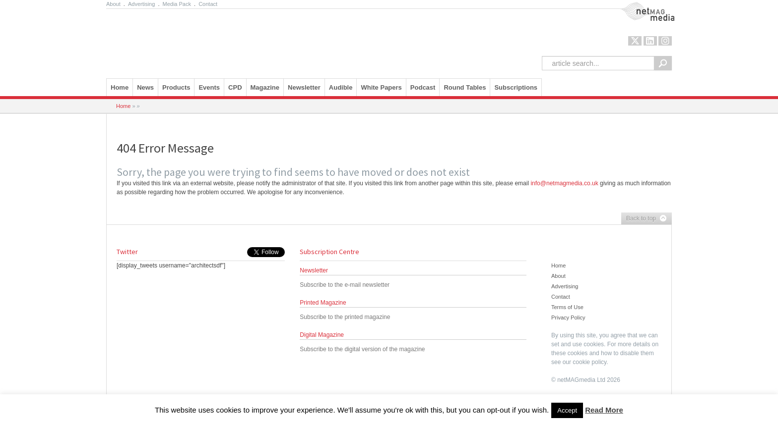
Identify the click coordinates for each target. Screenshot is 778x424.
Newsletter (304, 87)
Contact (207, 4)
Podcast (423, 87)
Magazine (265, 87)
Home (120, 87)
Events (209, 87)
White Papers (381, 87)
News (145, 87)
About (113, 4)
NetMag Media (639, 6)
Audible (341, 87)
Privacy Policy (568, 317)
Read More (604, 410)
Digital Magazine (322, 334)
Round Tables (465, 87)
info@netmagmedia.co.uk (564, 183)
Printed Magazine (323, 302)
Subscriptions (515, 87)
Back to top (644, 219)
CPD (235, 87)
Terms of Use (567, 307)
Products (176, 87)
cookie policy (589, 362)
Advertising (141, 4)
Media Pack (177, 4)
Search (663, 63)
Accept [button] (567, 410)
